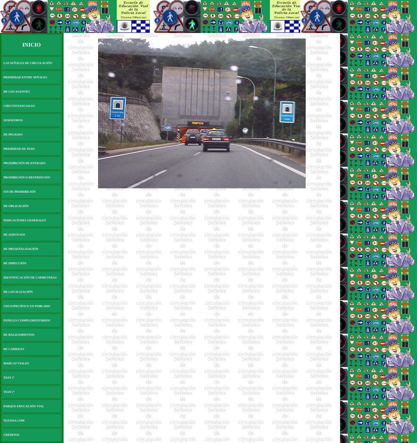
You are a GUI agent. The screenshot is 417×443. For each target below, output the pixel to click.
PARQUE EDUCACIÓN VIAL (23, 406)
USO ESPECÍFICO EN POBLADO (26, 306)
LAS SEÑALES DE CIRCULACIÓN (27, 63)
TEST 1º (9, 377)
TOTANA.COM (14, 420)
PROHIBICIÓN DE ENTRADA (24, 163)
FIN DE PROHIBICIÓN (19, 191)
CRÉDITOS (11, 435)
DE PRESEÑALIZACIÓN (20, 249)
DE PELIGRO (12, 134)
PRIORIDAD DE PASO (19, 149)
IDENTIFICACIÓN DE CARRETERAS (30, 277)
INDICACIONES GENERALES (24, 220)
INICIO (31, 45)
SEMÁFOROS (13, 120)
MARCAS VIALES (16, 363)
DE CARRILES (13, 349)
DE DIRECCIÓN (14, 263)
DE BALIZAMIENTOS (19, 334)
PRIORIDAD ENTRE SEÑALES (25, 77)
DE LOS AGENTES (16, 91)
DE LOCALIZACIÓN (18, 292)
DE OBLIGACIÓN (16, 206)
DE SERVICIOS (14, 234)
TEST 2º (9, 392)
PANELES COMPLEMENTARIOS (26, 320)
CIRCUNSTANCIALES (19, 106)
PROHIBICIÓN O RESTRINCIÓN (26, 177)
